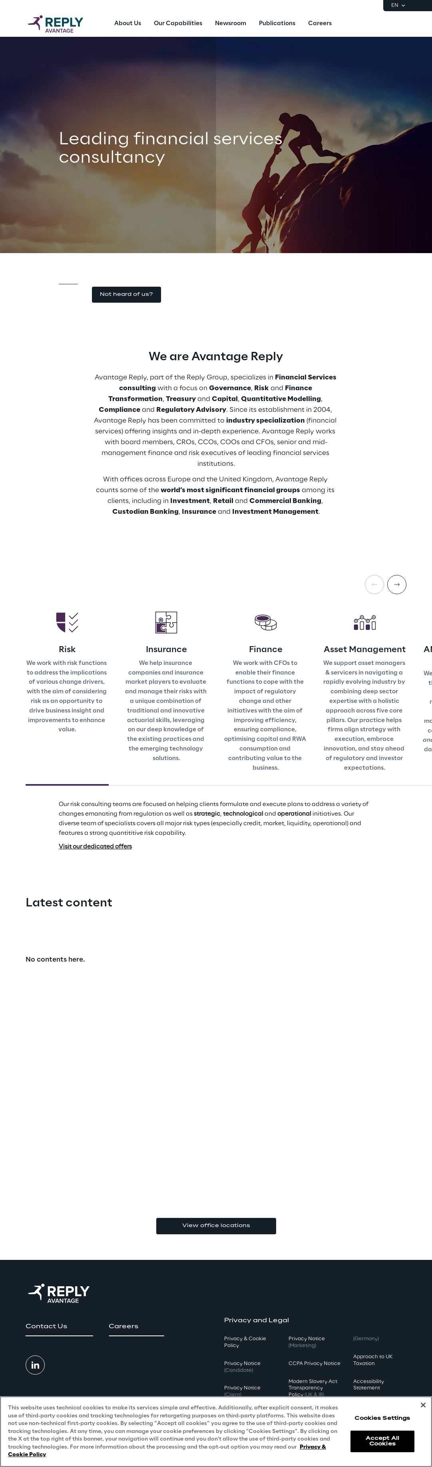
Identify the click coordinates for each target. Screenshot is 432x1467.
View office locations (216, 1225)
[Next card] (396, 584)
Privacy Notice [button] (242, 1367)
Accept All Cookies (382, 1441)
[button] (126, 295)
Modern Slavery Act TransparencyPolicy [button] (313, 1388)
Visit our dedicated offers (95, 847)
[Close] (423, 1405)
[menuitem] (127, 24)
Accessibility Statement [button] (368, 1385)
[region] (216, 1431)
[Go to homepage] (64, 24)
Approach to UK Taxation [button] (372, 1360)
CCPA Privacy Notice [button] (314, 1363)
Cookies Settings (382, 1418)
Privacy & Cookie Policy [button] (245, 1342)
